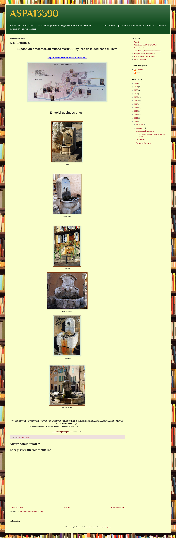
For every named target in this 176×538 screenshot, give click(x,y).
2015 (136, 114)
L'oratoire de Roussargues (145, 131)
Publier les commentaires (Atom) (31, 512)
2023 (136, 87)
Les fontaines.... (141, 140)
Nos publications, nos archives (144, 54)
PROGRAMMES (140, 59)
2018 (136, 104)
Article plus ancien (117, 507)
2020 (136, 97)
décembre (140, 125)
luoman (93, 527)
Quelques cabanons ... (143, 143)
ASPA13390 (34, 13)
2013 (136, 121)
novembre (140, 128)
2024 (136, 83)
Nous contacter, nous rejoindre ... (145, 57)
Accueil (67, 507)
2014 (136, 118)
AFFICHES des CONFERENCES (145, 45)
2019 (136, 101)
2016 (136, 111)
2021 (136, 94)
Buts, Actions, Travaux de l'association (147, 51)
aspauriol (139, 69)
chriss (138, 73)
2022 (136, 90)
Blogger (107, 527)
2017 (136, 108)
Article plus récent (16, 507)
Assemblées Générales (141, 48)
